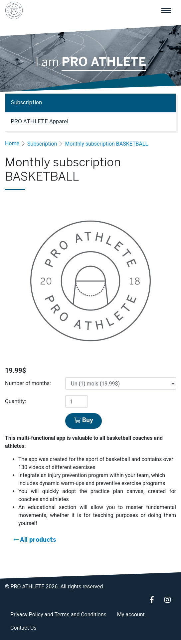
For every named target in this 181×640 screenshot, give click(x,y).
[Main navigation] (166, 10)
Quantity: (15, 401)
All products (35, 540)
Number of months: (28, 383)
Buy (83, 420)
